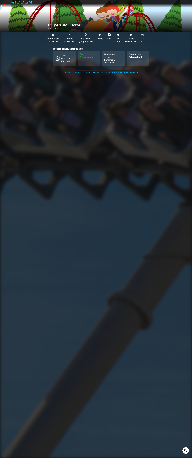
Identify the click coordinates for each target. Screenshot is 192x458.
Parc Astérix (55, 28)
